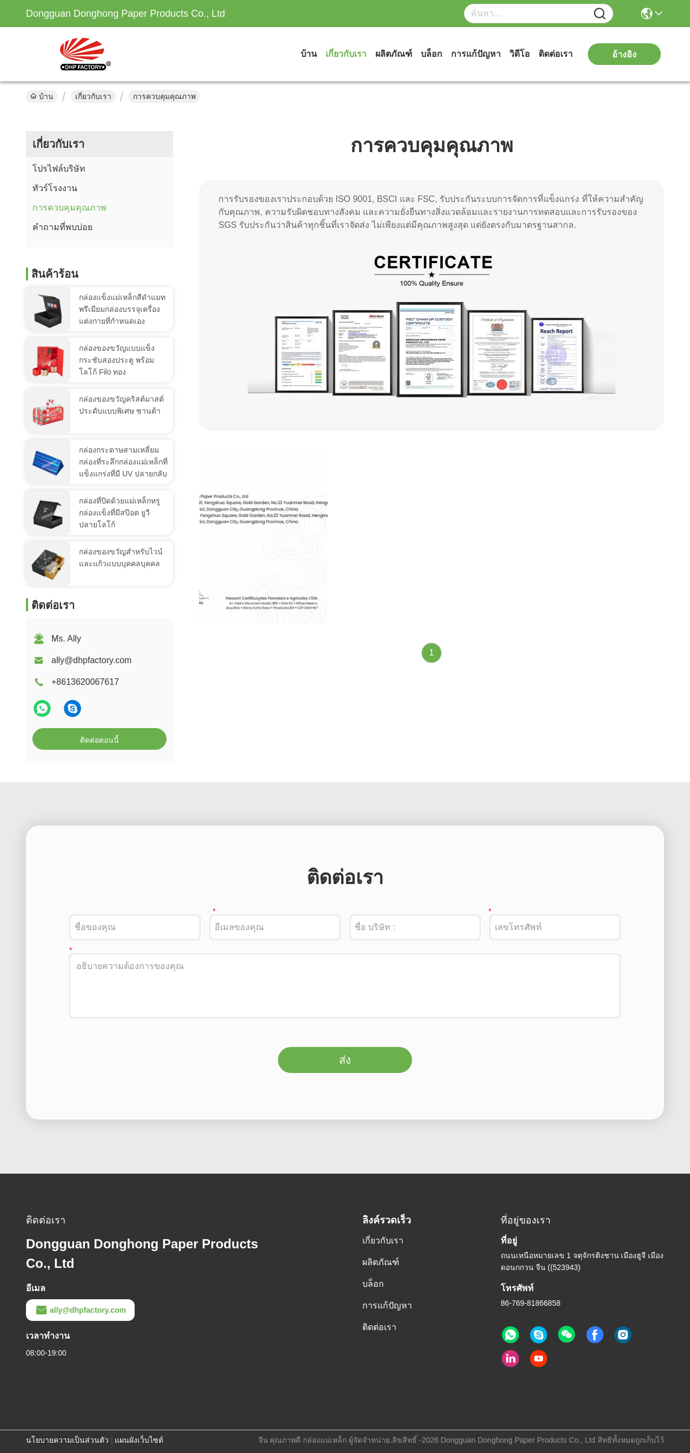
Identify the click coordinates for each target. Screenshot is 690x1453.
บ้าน (309, 53)
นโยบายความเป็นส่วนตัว (67, 1440)
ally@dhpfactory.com (91, 660)
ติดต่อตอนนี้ (99, 740)
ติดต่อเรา (556, 53)
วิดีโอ (519, 53)
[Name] (599, 14)
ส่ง (345, 1060)
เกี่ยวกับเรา (346, 53)
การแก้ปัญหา (476, 53)
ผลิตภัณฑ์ (393, 53)
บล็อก (431, 53)
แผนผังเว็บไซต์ (139, 1440)
